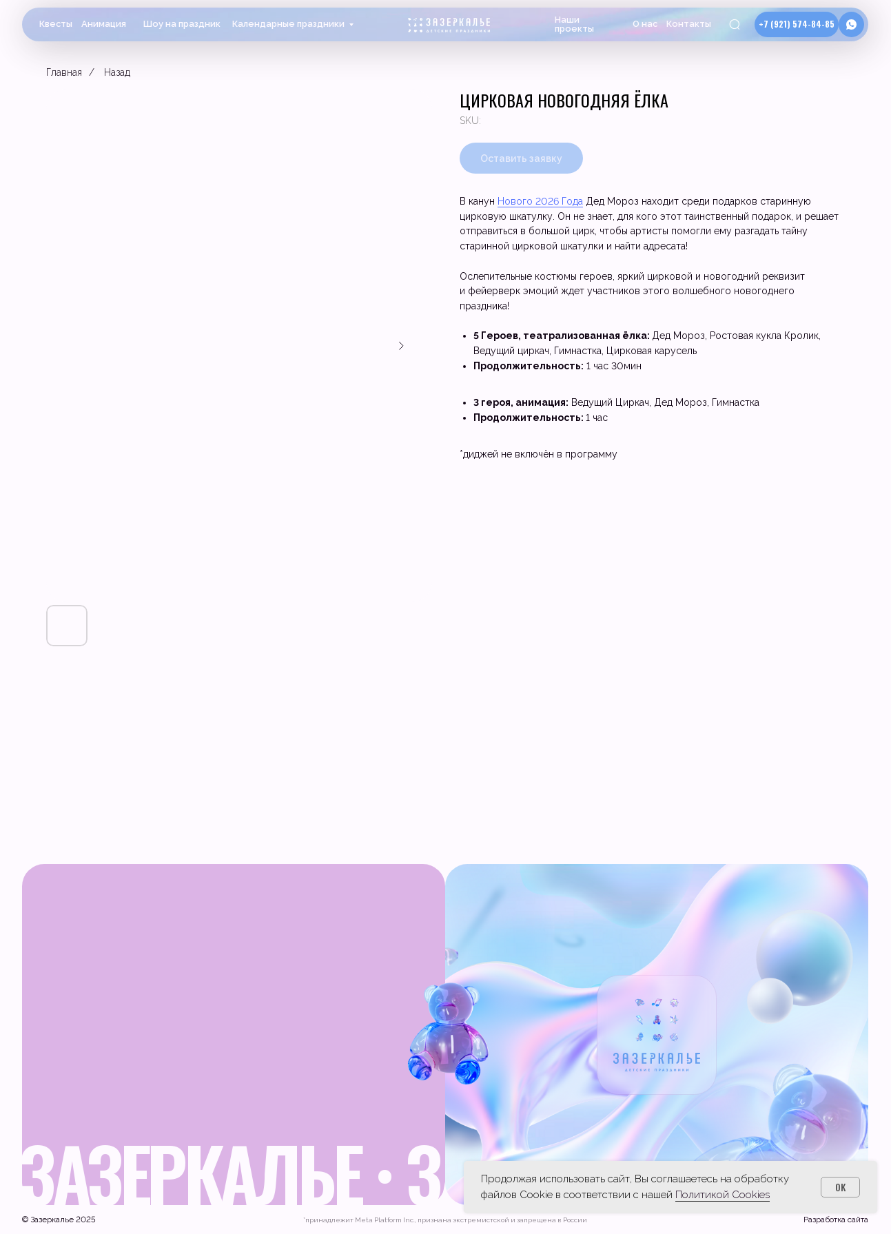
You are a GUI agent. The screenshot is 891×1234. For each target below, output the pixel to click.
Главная (64, 72)
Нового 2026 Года (540, 201)
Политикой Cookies (722, 1195)
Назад (117, 72)
